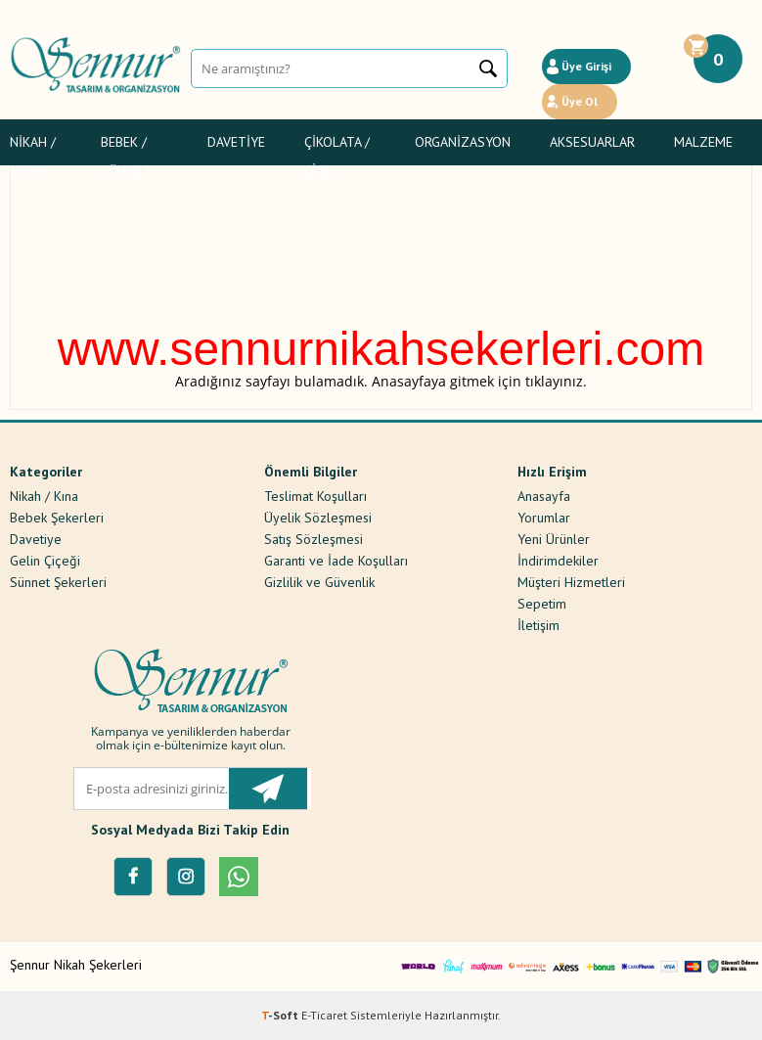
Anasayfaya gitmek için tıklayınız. (479, 381)
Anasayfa (543, 495)
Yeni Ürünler (553, 538)
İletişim (538, 624)
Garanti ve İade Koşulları (336, 559)
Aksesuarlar (592, 142)
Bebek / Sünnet (126, 145)
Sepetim (541, 602)
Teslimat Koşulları (315, 495)
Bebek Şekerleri (57, 516)
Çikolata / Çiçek (337, 145)
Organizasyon (463, 142)
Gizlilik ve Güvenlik (319, 581)
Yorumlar (543, 516)
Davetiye (236, 142)
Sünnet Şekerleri (58, 581)
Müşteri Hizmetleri (571, 581)
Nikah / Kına (33, 145)
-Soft (281, 1015)
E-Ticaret (324, 1015)
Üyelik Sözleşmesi (318, 516)
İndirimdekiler (558, 559)
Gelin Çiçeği (45, 559)
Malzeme (703, 142)
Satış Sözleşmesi (313, 538)
